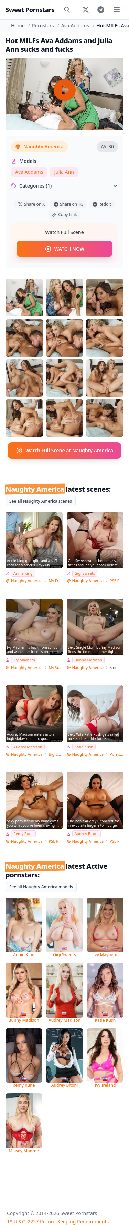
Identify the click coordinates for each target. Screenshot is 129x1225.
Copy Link (64, 214)
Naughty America (39, 146)
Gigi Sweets (85, 573)
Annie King (23, 573)
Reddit (102, 204)
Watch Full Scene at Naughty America (64, 450)
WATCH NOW (64, 248)
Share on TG (68, 204)
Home (18, 25)
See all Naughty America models (41, 887)
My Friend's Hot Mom (56, 580)
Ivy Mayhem (24, 659)
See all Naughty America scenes (40, 501)
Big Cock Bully (56, 754)
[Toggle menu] (116, 9)
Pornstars (43, 25)
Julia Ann (64, 172)
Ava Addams (75, 25)
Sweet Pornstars (30, 9)
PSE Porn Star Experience (116, 580)
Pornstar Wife (116, 754)
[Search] (67, 9)
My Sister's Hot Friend (56, 667)
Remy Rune (23, 833)
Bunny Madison (89, 659)
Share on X (31, 204)
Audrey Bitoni (87, 833)
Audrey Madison (27, 746)
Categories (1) (64, 185)
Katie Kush (84, 746)
